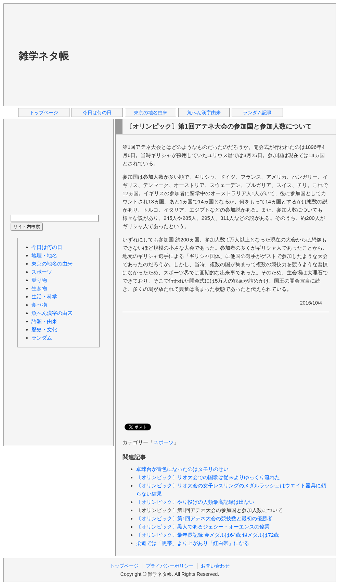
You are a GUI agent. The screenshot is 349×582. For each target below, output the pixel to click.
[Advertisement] (171, 55)
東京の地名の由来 (52, 263)
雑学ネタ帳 (43, 55)
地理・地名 (44, 255)
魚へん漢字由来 (204, 112)
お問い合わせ (215, 566)
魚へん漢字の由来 (52, 313)
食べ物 (39, 305)
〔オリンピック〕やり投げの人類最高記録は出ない (195, 502)
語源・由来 (44, 321)
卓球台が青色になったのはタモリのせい (182, 469)
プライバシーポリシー (170, 566)
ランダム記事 (257, 112)
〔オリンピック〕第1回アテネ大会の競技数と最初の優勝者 (204, 518)
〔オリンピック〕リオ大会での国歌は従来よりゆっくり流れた (208, 477)
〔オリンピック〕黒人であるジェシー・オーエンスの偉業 (203, 527)
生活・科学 (44, 296)
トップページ (43, 112)
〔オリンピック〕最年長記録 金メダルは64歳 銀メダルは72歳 (207, 535)
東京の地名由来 (150, 112)
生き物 (39, 288)
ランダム (41, 338)
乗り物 (39, 280)
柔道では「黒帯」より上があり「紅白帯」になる (192, 543)
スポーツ (163, 442)
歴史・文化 (44, 329)
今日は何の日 (97, 112)
